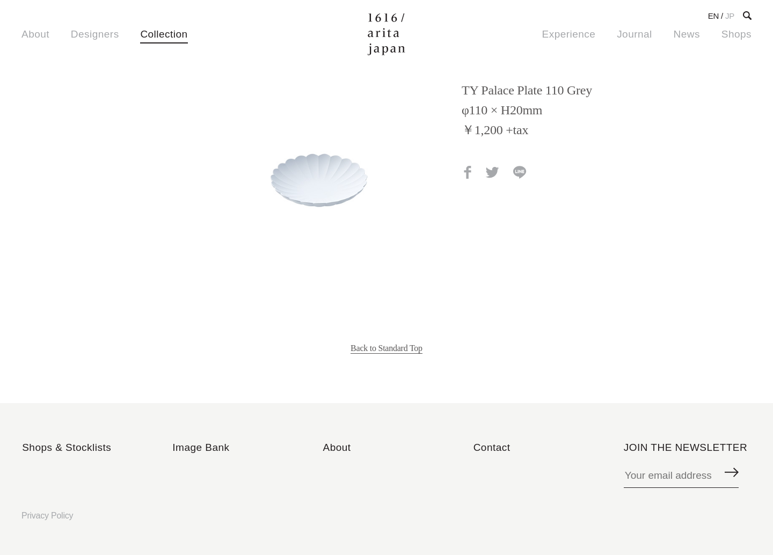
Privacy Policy (47, 515)
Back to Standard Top (386, 348)
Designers (95, 34)
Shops (736, 34)
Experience (569, 34)
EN (713, 15)
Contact (492, 447)
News (687, 34)
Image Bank (200, 447)
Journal (634, 34)
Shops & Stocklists (66, 447)
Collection (163, 34)
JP (729, 15)
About (35, 34)
